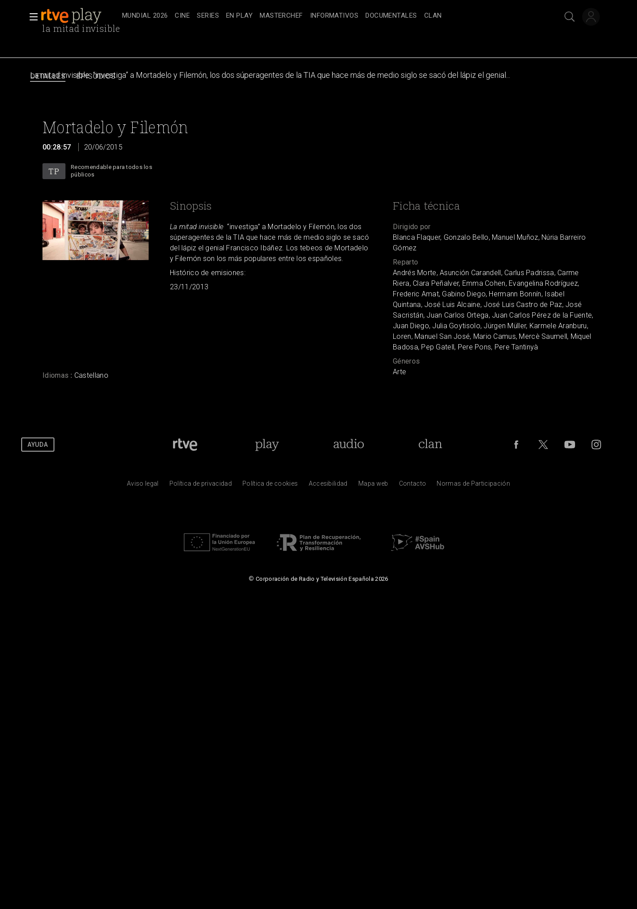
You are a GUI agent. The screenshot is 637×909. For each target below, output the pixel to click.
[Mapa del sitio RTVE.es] (373, 486)
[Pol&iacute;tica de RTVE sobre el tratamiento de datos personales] (200, 486)
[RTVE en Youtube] (570, 444)
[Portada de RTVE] (185, 444)
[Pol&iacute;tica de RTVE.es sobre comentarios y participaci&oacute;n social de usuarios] (473, 486)
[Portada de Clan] (430, 444)
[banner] (80, 16)
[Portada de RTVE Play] (267, 444)
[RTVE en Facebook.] (516, 444)
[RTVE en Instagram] (596, 444)
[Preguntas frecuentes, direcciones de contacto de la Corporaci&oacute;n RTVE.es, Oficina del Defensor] (412, 486)
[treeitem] (145, 16)
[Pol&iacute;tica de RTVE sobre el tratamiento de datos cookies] (270, 486)
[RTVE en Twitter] (543, 444)
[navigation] (328, 16)
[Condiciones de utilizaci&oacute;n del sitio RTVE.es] (143, 486)
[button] (31, 17)
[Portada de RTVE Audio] (349, 444)
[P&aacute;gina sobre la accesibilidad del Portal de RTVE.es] (328, 486)
